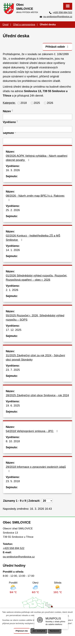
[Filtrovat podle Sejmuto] (37, 141)
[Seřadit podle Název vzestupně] (12, 109)
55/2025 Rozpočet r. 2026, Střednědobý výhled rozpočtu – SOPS (35, 317)
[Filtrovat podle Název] (37, 117)
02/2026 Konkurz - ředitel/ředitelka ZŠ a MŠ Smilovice (33, 237)
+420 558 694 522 (62, 12)
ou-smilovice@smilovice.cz (57, 16)
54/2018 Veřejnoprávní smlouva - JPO (32, 431)
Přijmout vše (22, 631)
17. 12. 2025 (13, 329)
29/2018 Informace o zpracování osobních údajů (36, 468)
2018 (24, 102)
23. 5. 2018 (13, 481)
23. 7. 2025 (13, 369)
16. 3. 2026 (13, 170)
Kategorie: (9, 102)
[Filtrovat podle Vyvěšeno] (37, 129)
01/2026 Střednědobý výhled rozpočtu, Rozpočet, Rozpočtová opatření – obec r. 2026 (36, 277)
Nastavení (54, 631)
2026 (50, 102)
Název (7, 111)
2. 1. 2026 (12, 290)
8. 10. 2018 (13, 441)
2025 (37, 102)
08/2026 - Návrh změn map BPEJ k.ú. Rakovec (35, 197)
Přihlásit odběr (57, 46)
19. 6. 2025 (13, 405)
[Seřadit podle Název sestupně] (12, 111)
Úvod (5, 24)
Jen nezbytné (38, 631)
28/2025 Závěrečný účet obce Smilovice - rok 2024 (37, 395)
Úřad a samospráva (24, 24)
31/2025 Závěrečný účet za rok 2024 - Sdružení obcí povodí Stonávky (35, 357)
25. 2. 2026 (13, 210)
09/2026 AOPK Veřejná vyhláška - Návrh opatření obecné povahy (36, 158)
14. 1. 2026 (13, 250)
